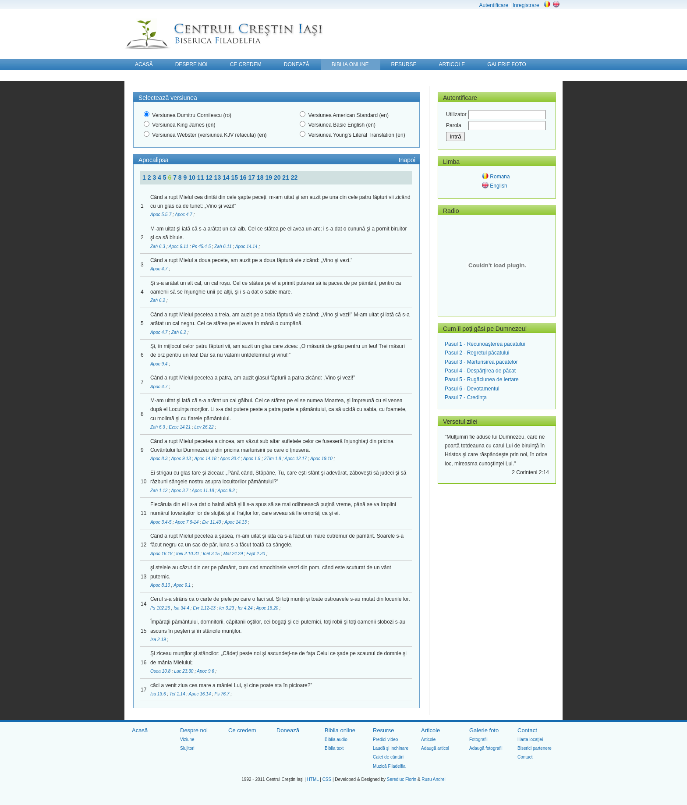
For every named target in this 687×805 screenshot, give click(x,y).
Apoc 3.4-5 (161, 522)
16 (244, 177)
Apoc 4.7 (184, 214)
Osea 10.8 (161, 671)
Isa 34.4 (182, 608)
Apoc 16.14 (200, 694)
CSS (327, 779)
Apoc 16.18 (162, 553)
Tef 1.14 (178, 694)
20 (278, 177)
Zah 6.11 (223, 246)
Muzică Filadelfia (389, 766)
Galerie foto (484, 730)
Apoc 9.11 (179, 246)
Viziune (187, 739)
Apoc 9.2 (226, 490)
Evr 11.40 (212, 522)
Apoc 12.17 (296, 458)
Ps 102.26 (160, 608)
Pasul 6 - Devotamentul (472, 389)
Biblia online (340, 730)
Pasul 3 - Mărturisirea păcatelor (481, 362)
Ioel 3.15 (212, 553)
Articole (430, 730)
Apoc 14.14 (247, 246)
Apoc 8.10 (160, 585)
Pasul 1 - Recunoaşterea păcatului (485, 344)
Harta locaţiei (530, 739)
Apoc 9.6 (206, 671)
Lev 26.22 (205, 427)
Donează (287, 730)
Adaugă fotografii (486, 748)
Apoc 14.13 (236, 522)
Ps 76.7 (223, 694)
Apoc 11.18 (203, 490)
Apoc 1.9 (252, 458)
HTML (313, 779)
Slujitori (187, 748)
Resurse (383, 730)
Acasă (140, 730)
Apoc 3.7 (180, 490)
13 (218, 177)
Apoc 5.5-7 (161, 214)
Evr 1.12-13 (204, 608)
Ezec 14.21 (180, 427)
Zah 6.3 (158, 246)
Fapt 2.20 (256, 553)
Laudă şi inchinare (390, 748)
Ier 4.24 (246, 608)
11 (201, 177)
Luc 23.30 (184, 671)
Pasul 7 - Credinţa (466, 397)
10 (192, 177)
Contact (527, 730)
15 (235, 177)
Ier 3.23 (227, 608)
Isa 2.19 (158, 639)
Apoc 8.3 (159, 458)
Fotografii (478, 739)
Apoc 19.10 (321, 458)
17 (252, 177)
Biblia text (334, 748)
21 (286, 177)
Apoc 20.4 (230, 458)
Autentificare (493, 5)
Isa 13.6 (158, 694)
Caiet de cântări (388, 757)
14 (227, 177)
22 (294, 177)
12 (209, 177)
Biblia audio (336, 739)
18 (261, 177)
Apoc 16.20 (267, 608)
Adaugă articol (435, 748)
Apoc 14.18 (205, 458)
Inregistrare (526, 5)
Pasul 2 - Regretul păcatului (477, 353)
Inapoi (407, 159)
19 (269, 177)
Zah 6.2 (158, 300)
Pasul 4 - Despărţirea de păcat (480, 371)
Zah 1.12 (159, 490)
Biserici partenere (534, 748)
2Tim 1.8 (273, 458)
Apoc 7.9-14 (187, 522)
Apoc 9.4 (159, 364)
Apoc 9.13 (181, 458)
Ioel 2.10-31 (188, 553)
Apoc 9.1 (183, 585)
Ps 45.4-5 (202, 246)
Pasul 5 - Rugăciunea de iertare (482, 379)
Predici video (385, 739)
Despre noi (194, 730)
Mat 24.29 (233, 553)
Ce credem (242, 730)
